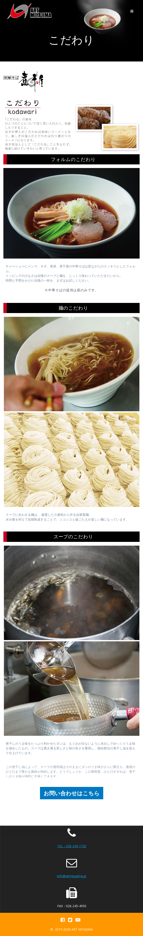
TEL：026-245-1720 (71, 846)
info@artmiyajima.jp (71, 876)
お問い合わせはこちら (72, 793)
